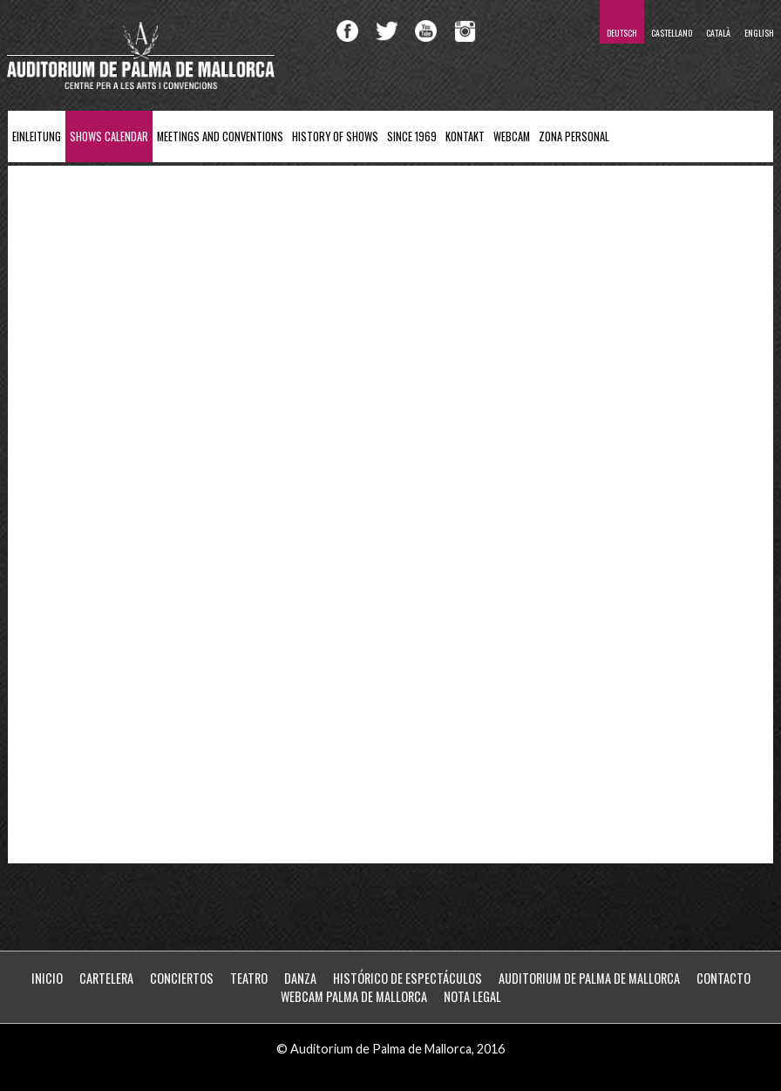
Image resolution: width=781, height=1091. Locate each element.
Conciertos (182, 978)
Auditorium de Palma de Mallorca (589, 978)
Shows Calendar (109, 136)
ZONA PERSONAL (574, 136)
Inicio (47, 978)
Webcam (511, 136)
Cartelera (106, 978)
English (759, 32)
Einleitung (36, 136)
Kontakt (465, 136)
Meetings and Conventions (220, 136)
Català (718, 32)
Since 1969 (412, 136)
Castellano (671, 32)
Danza (300, 978)
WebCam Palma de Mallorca (354, 996)
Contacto (723, 978)
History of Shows (335, 136)
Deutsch (622, 32)
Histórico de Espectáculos (407, 978)
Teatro (249, 978)
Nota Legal (472, 996)
